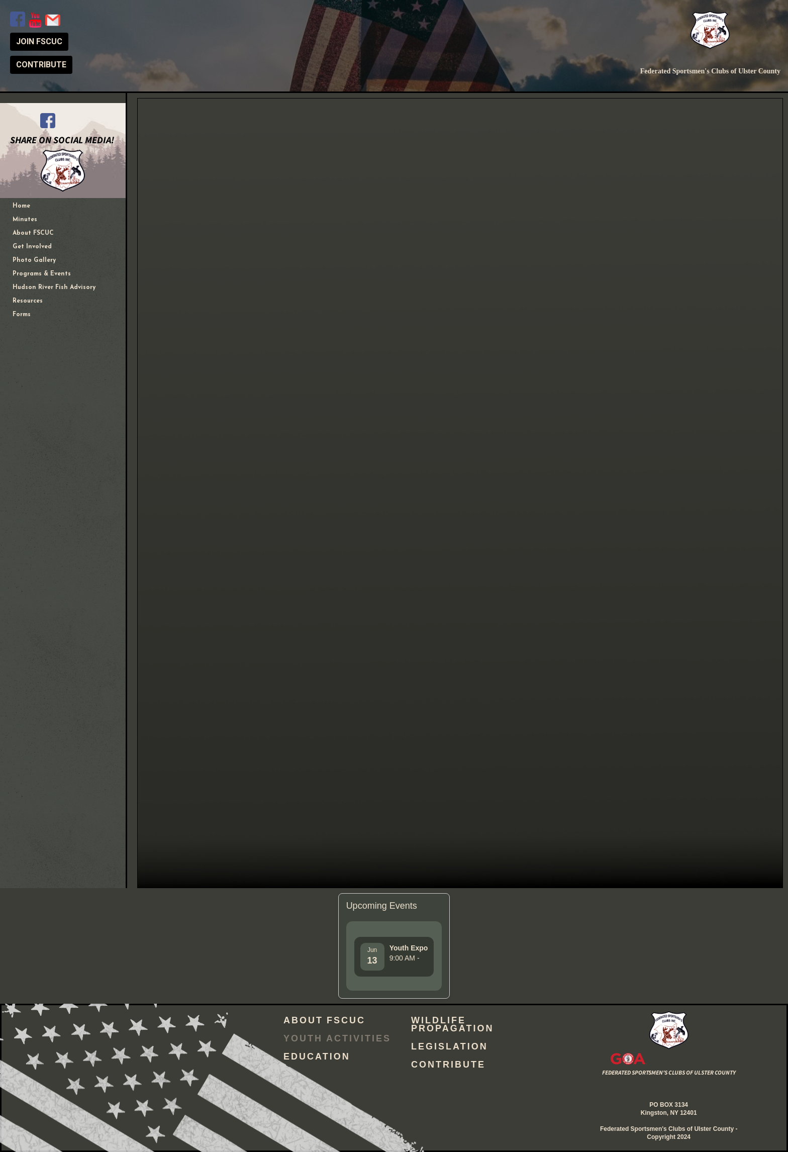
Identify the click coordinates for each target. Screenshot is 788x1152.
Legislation (449, 1047)
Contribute (448, 1066)
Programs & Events (42, 274)
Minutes (25, 220)
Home (21, 206)
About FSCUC (33, 233)
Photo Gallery (34, 260)
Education (316, 1058)
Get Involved (32, 247)
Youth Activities (337, 1039)
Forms (22, 315)
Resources (28, 301)
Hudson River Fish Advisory (54, 287)
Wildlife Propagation (452, 1025)
